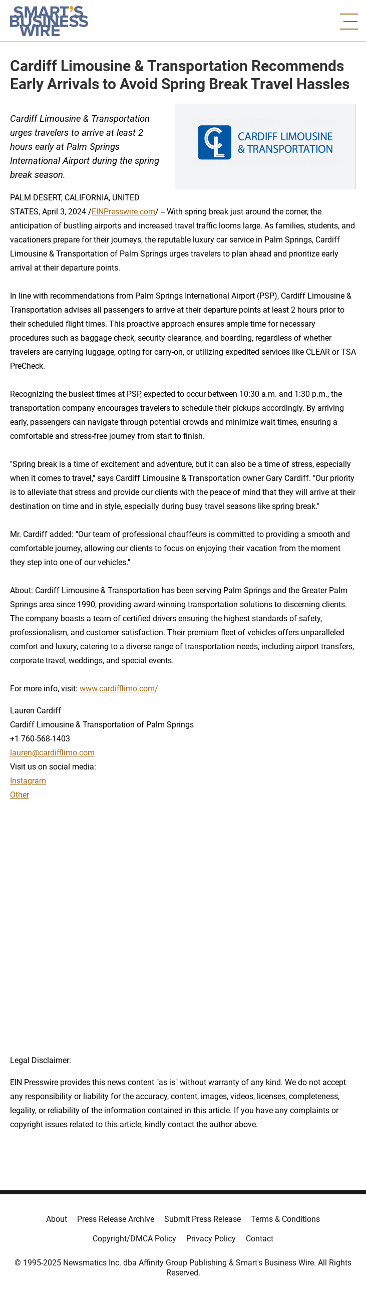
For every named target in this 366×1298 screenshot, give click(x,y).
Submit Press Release (202, 1219)
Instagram (28, 781)
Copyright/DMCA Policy (134, 1238)
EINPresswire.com (123, 211)
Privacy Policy (211, 1238)
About (56, 1219)
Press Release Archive (115, 1219)
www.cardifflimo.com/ (119, 688)
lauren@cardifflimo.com (52, 752)
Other (19, 795)
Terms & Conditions (285, 1219)
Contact (259, 1238)
